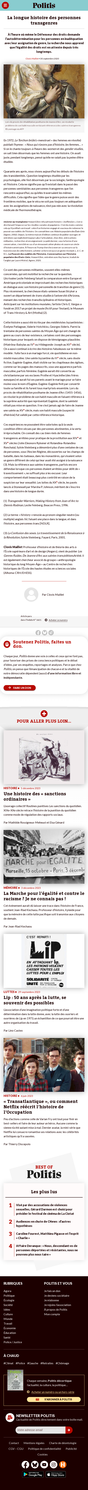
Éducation (10, 1332)
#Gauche (32, 1363)
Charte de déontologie (62, 1443)
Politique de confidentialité (44, 1448)
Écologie (9, 1300)
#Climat (8, 1363)
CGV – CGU (16, 1448)
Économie (10, 1328)
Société (8, 1304)
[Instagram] (53, 1465)
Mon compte (52, 1314)
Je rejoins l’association (57, 1304)
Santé (7, 1337)
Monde (8, 1318)
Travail (8, 1323)
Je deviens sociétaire (56, 1295)
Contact (14, 1443)
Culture (8, 1314)
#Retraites (47, 1363)
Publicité (71, 1448)
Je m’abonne (51, 1300)
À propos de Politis (55, 1309)
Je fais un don (52, 1291)
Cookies (42, 1454)
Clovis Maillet (32, 58)
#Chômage (62, 1363)
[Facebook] (25, 1465)
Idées (7, 1309)
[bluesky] (35, 1465)
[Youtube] (44, 1465)
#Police (20, 1363)
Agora (7, 1291)
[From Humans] (62, 1465)
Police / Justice (13, 1342)
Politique (9, 1295)
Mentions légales (34, 1443)
